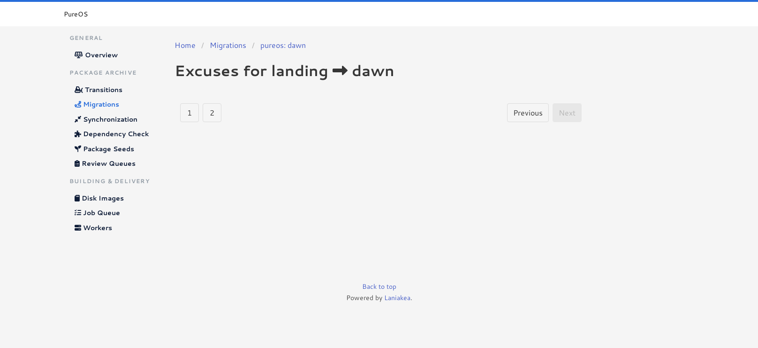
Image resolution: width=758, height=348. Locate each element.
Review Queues (105, 163)
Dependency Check (112, 134)
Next (567, 112)
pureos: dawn (283, 44)
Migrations (97, 104)
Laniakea (397, 297)
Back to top (379, 286)
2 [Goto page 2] (212, 112)
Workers (93, 227)
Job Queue (97, 212)
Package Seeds (104, 149)
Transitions (98, 89)
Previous (528, 112)
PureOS (76, 14)
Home (185, 44)
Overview (96, 55)
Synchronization (106, 119)
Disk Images (99, 198)
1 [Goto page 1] (189, 112)
